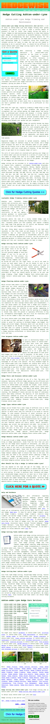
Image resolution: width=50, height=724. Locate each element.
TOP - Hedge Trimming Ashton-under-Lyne (15, 700)
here (43, 508)
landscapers (5, 640)
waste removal (6, 647)
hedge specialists (21, 176)
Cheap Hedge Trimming (9, 677)
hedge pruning (38, 559)
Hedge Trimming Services (39, 670)
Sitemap (2, 709)
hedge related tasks (13, 562)
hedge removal (6, 453)
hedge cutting (24, 46)
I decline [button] (36, 716)
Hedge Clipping (14, 668)
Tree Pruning (18, 683)
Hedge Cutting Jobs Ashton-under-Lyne (32, 691)
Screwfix (42, 516)
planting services (16, 642)
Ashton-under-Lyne (35, 163)
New (14, 709)
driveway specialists (33, 640)
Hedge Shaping (12, 676)
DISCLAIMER (45, 10)
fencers (30, 647)
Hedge (3, 163)
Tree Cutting (43, 681)
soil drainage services (9, 649)
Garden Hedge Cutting (34, 679)
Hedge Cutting (9, 709)
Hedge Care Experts (26, 674)
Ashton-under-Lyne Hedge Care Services (21, 600)
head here (13, 512)
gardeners (22, 633)
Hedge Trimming (7, 672)
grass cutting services (24, 638)
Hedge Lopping (32, 672)
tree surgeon (15, 358)
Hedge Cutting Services (28, 667)
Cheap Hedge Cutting (40, 668)
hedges (30, 27)
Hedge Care (44, 677)
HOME (25, 10)
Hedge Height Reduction (27, 676)
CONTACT (39, 10)
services (26, 183)
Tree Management (31, 683)
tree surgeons (43, 642)
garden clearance (40, 636)
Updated (18, 709)
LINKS (29, 10)
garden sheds (11, 636)
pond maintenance (29, 634)
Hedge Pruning (12, 667)
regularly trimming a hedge (29, 107)
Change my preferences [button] (34, 719)
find (6, 574)
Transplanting (6, 683)
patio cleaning (28, 645)
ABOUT (33, 10)
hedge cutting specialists (21, 593)
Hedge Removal (34, 677)
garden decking (22, 643)
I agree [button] (30, 716)
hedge (22, 72)
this (31, 519)
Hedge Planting (42, 676)
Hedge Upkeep (26, 668)
